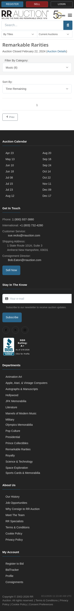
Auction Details (56, 51)
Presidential (13, 437)
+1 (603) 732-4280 (31, 225)
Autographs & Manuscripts (22, 389)
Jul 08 (9, 177)
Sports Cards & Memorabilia (23, 472)
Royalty (10, 455)
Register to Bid (15, 563)
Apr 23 (10, 153)
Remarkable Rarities (18, 449)
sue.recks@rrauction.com (23, 235)
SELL (37, 4)
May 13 (10, 159)
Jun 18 (10, 171)
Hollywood (12, 395)
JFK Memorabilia (16, 401)
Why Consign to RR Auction (23, 509)
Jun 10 (10, 165)
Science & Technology (19, 461)
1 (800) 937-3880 (23, 219)
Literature (11, 407)
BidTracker (12, 569)
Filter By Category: (16, 60)
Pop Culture (13, 430)
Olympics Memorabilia (19, 424)
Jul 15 (9, 183)
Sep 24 (47, 165)
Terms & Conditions (17, 527)
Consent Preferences (41, 604)
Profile (9, 576)
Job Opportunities (16, 502)
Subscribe (12, 317)
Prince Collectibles (17, 443)
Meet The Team (15, 515)
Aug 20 (47, 153)
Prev (10, 117)
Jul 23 (9, 189)
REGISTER (12, 4)
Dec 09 (47, 189)
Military (10, 419)
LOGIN (62, 4)
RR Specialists (14, 521)
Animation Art (14, 376)
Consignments (14, 582)
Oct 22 (47, 177)
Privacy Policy (14, 539)
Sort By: (7, 81)
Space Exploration (17, 467)
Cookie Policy (14, 533)
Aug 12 (10, 195)
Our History (13, 496)
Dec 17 (47, 195)
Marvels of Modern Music (21, 413)
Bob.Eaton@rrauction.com (24, 260)
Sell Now (11, 270)
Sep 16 (47, 159)
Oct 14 (47, 171)
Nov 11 (47, 183)
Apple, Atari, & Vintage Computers (26, 382)
